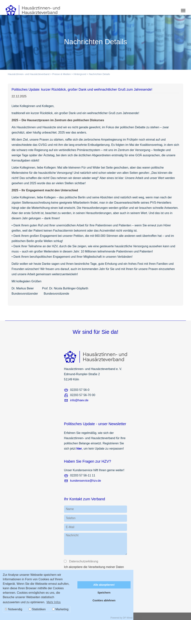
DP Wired (127, 617)
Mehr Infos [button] (53, 602)
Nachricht (72, 535)
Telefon (71, 518)
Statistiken (37, 609)
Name (70, 509)
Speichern (104, 592)
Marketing (60, 609)
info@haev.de (79, 400)
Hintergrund (79, 74)
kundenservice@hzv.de (85, 480)
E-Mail (70, 527)
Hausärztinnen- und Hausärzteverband (28, 74)
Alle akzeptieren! (104, 584)
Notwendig (13, 609)
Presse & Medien (61, 74)
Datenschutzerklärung (83, 561)
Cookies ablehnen (104, 600)
